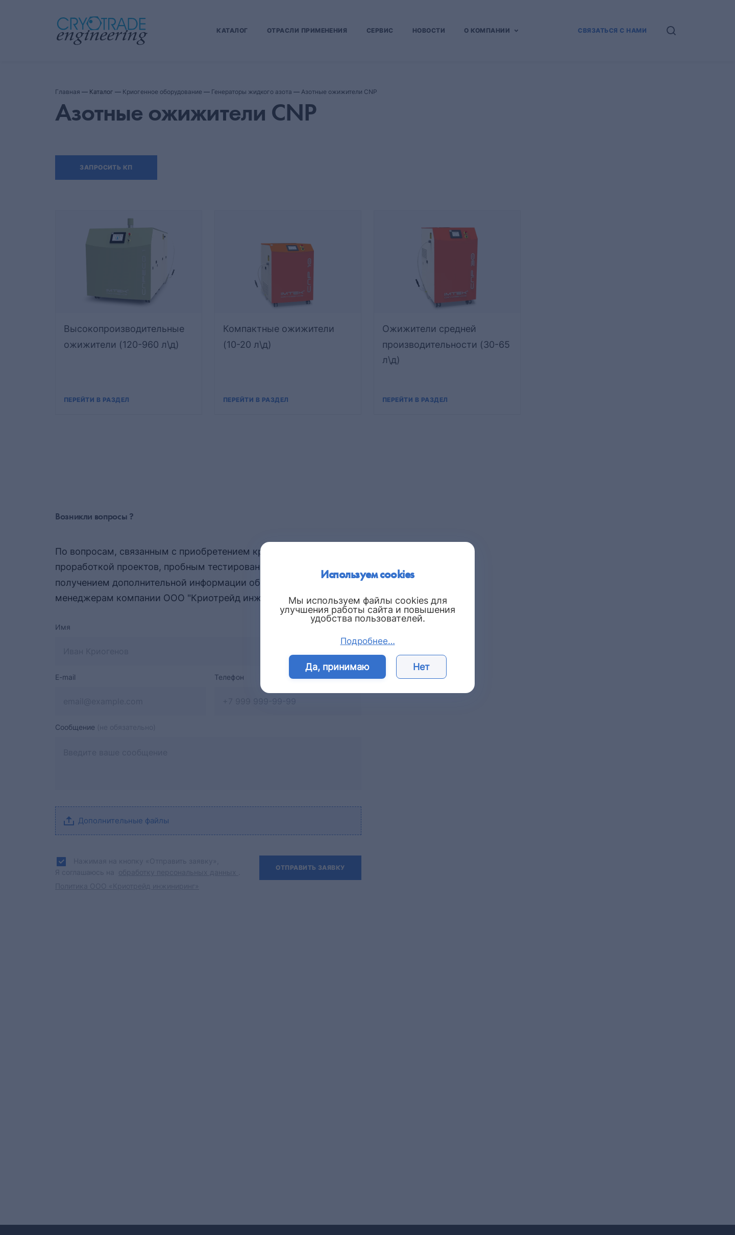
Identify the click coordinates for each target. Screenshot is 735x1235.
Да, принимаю (337, 666)
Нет (421, 666)
